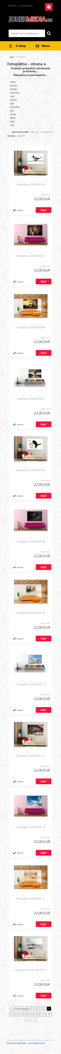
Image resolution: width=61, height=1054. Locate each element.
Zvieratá (13, 88)
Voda (12, 124)
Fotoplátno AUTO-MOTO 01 (31, 970)
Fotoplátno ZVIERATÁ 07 (30, 398)
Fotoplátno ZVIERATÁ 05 (30, 256)
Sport (12, 103)
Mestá (12, 117)
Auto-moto (14, 92)
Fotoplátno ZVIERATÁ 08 (30, 470)
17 (49, 1014)
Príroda (13, 114)
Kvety (12, 121)
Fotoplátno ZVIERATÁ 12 (30, 755)
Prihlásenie (12, 5)
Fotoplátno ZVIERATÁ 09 (30, 541)
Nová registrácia (26, 5)
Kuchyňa (13, 99)
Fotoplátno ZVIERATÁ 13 (30, 827)
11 (42, 1014)
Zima (12, 110)
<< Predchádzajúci (20, 1009)
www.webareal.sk (36, 1043)
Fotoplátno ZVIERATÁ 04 (30, 184)
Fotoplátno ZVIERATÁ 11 (30, 684)
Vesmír (13, 81)
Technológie (15, 106)
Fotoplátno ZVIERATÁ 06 (30, 327)
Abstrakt (13, 85)
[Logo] (30, 19)
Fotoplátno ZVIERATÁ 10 (30, 613)
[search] (49, 33)
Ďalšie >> (30, 1020)
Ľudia (12, 96)
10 (36, 1014)
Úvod (11, 56)
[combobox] (35, 132)
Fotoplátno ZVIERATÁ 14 (30, 898)
